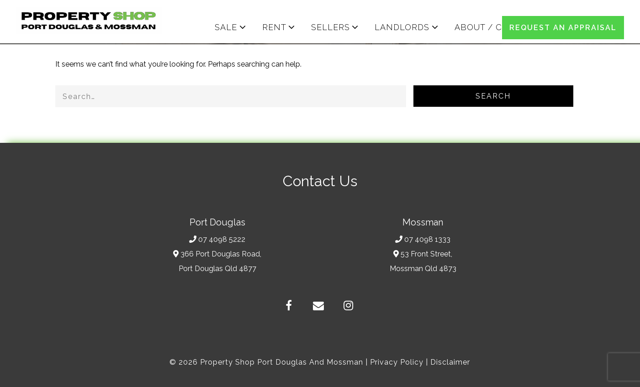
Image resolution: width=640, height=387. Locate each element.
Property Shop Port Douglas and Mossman (281, 362)
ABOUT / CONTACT (497, 27)
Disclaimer (450, 362)
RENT (274, 27)
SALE (226, 27)
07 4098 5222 (217, 239)
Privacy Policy (396, 362)
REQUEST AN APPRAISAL (563, 27)
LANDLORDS (402, 27)
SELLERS (330, 27)
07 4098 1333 (422, 239)
